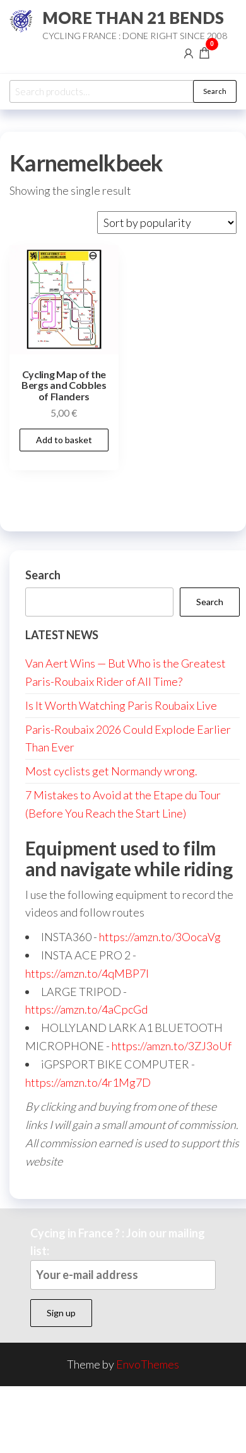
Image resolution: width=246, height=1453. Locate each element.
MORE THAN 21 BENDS (133, 18)
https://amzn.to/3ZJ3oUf (171, 1046)
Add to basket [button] (64, 439)
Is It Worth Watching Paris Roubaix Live (121, 705)
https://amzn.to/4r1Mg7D (88, 1082)
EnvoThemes (147, 1364)
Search (214, 91)
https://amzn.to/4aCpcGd (86, 1009)
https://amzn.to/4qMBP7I (87, 973)
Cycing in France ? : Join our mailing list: (122, 1258)
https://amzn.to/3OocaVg (160, 937)
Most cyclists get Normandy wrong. (111, 771)
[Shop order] (167, 222)
